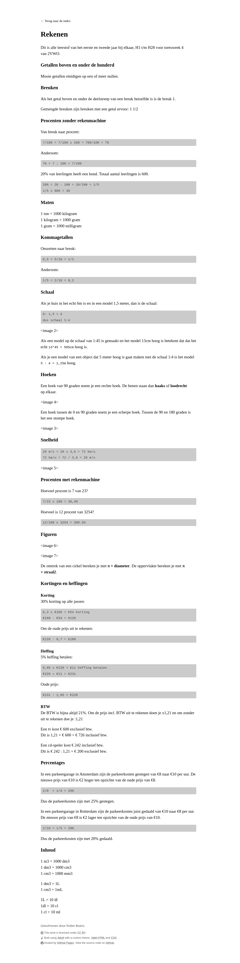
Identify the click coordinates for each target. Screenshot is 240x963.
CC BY (81, 932)
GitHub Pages (65, 942)
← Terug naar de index (56, 21)
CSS (113, 937)
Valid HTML (98, 937)
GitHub (110, 942)
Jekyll (60, 937)
